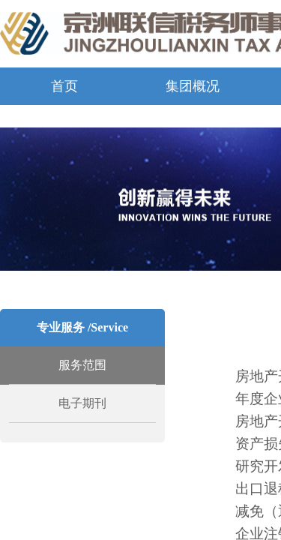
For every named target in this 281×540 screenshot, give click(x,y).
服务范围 (82, 364)
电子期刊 (82, 403)
